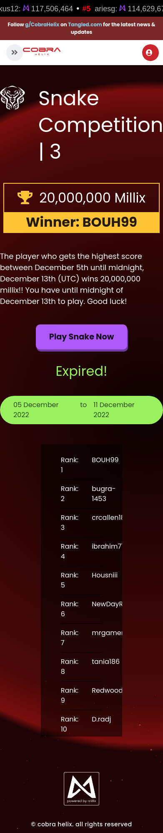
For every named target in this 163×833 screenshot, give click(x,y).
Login (149, 52)
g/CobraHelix (42, 24)
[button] (14, 52)
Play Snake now (81, 336)
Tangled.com (85, 24)
